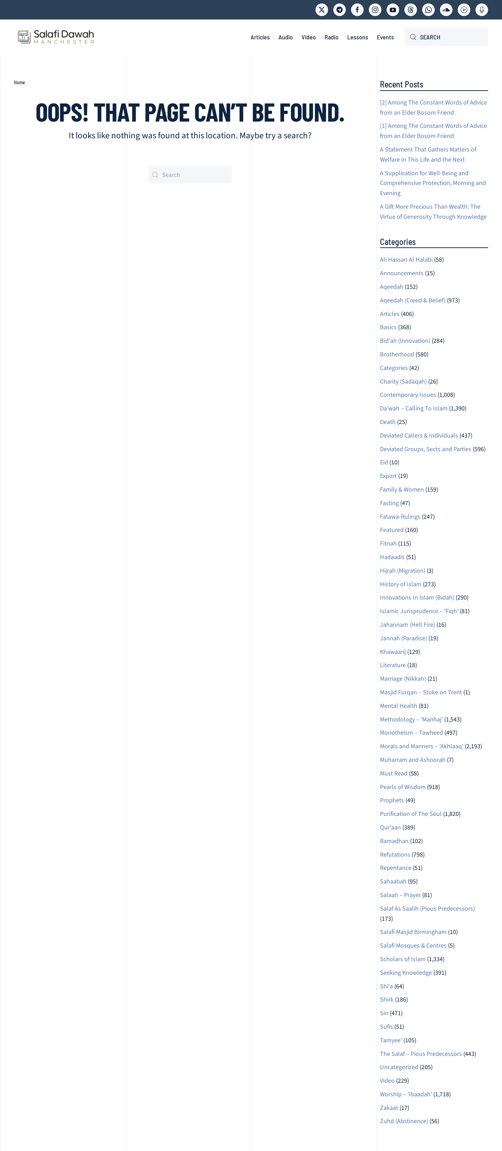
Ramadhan (394, 841)
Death (388, 422)
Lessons (357, 37)
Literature (393, 665)
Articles (390, 314)
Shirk (387, 999)
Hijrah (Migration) (402, 570)
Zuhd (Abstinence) (404, 1121)
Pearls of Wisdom (403, 787)
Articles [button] (260, 37)
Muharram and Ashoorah (413, 760)
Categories (394, 368)
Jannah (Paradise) (403, 638)
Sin (384, 1013)
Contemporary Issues (408, 395)
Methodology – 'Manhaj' (411, 719)
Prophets (392, 800)
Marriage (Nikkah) (403, 678)
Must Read (394, 773)
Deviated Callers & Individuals (419, 435)
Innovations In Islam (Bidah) (417, 597)
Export (388, 476)
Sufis (386, 1026)
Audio (286, 37)
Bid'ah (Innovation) (405, 341)
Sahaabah (393, 881)
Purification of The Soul (411, 814)
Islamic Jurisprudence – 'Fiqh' (419, 611)
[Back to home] (56, 36)
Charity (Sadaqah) (403, 381)
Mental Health (398, 706)
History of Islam (400, 584)
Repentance (395, 868)
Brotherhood (397, 354)
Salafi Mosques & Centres (413, 945)
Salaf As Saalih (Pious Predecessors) (427, 908)
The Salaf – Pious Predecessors (421, 1054)
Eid (384, 462)
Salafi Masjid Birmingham (413, 932)
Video (309, 37)
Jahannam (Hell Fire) (407, 624)
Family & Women (402, 489)
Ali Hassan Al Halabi (406, 259)
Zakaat (389, 1108)
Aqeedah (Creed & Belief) (413, 300)
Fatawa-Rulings (400, 516)
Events (385, 37)
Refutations (395, 854)
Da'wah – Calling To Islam (414, 408)
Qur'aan (390, 827)
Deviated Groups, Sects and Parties (425, 449)
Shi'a (386, 986)
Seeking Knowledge (406, 972)
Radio (332, 37)
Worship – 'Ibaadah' (406, 1094)
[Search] (446, 37)
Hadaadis (392, 557)
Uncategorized (399, 1067)
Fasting (389, 503)
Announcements (402, 273)
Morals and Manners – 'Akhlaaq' (421, 746)
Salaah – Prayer (400, 895)
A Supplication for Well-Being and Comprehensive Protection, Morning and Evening (433, 183)
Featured (392, 530)
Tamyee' (391, 1040)
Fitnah (388, 543)
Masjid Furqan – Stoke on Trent (421, 692)
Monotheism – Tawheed (411, 732)
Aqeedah (391, 287)
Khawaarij (393, 652)
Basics (388, 327)
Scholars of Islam (403, 959)
